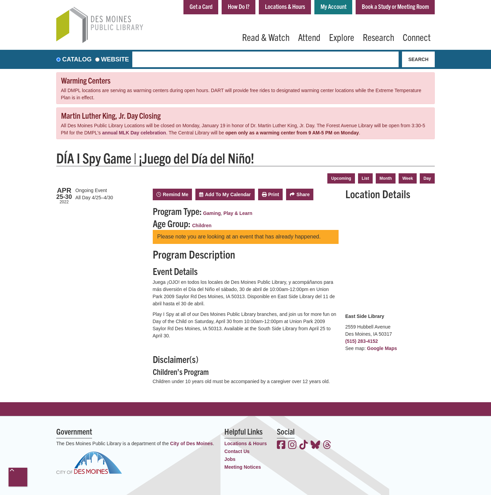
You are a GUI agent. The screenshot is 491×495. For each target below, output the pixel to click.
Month (386, 178)
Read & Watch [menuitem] (265, 37)
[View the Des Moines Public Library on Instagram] (292, 445)
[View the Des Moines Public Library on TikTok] (303, 445)
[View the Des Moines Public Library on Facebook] (281, 445)
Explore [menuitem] (341, 37)
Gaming (212, 213)
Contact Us (237, 451)
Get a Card (201, 6)
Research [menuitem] (378, 37)
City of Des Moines (191, 443)
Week (407, 178)
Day (427, 178)
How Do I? (239, 6)
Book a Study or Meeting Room (395, 6)
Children (202, 225)
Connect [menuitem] (417, 37)
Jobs (230, 459)
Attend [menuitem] (309, 37)
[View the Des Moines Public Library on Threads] (327, 445)
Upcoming (341, 178)
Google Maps (382, 348)
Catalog (77, 59)
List (365, 178)
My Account (333, 6)
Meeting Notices (242, 467)
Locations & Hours (285, 6)
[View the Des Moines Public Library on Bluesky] (315, 445)
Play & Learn (237, 213)
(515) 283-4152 (361, 341)
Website (115, 59)
